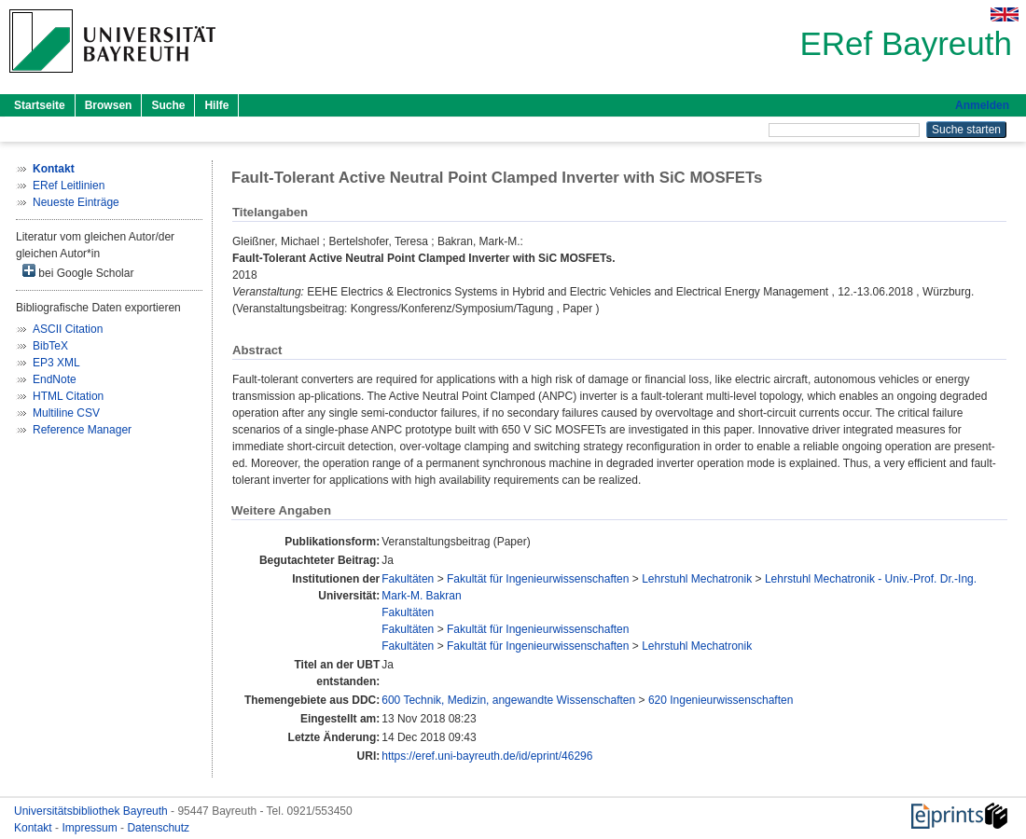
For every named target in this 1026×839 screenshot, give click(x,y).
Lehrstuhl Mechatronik (697, 578)
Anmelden (982, 105)
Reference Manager (82, 429)
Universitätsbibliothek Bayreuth (92, 811)
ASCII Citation (68, 329)
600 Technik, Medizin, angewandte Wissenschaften (508, 700)
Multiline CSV (66, 413)
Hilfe (216, 105)
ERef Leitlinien (68, 185)
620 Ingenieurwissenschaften (720, 700)
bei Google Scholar (77, 272)
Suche (168, 105)
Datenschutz (158, 827)
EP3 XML (56, 362)
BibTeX (50, 345)
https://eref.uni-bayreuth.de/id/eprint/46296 (486, 756)
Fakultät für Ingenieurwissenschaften (538, 578)
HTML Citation (68, 396)
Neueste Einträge (76, 202)
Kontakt (34, 827)
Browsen (108, 105)
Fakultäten (407, 578)
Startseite (39, 105)
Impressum (91, 827)
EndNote (54, 379)
